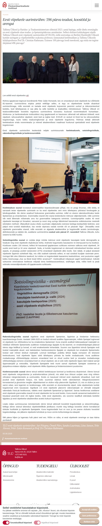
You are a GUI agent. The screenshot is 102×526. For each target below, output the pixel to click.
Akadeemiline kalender (45, 472)
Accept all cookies (89, 509)
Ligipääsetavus (75, 492)
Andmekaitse (75, 488)
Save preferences (89, 516)
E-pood (72, 480)
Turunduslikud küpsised (21, 523)
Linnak (72, 476)
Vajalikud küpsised (49, 523)
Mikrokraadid (8, 476)
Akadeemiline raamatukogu (47, 480)
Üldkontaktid (74, 484)
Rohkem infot (89, 522)
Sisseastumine (8, 480)
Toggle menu (96, 5)
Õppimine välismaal (44, 476)
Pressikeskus (75, 472)
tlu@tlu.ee (19, 457)
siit (27, 95)
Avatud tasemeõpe (10, 472)
